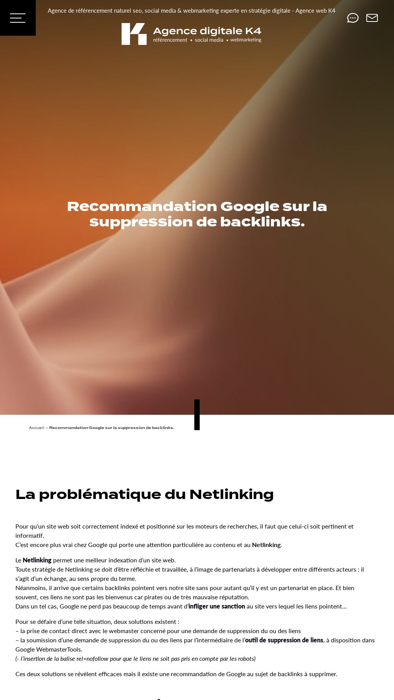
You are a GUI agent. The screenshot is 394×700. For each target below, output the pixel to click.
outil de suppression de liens (284, 639)
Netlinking (37, 559)
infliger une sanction (217, 606)
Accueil (36, 427)
